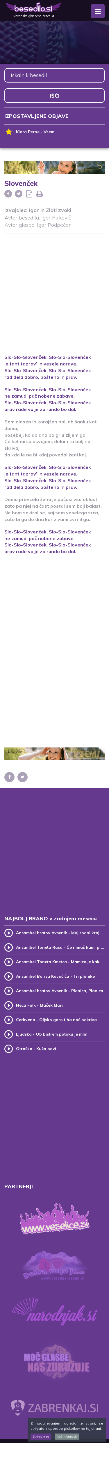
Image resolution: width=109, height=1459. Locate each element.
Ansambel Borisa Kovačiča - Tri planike (55, 976)
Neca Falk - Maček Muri (39, 1005)
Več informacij (67, 1436)
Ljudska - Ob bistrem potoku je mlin (51, 1034)
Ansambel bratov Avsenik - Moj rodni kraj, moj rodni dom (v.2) (60, 932)
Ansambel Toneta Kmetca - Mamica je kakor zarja (60, 961)
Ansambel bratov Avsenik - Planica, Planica (59, 990)
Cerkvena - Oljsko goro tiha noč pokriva (56, 1019)
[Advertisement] (54, 290)
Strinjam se (41, 1436)
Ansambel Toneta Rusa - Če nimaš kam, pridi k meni (60, 947)
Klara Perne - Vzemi (30, 132)
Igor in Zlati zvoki (50, 210)
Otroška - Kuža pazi (36, 1048)
